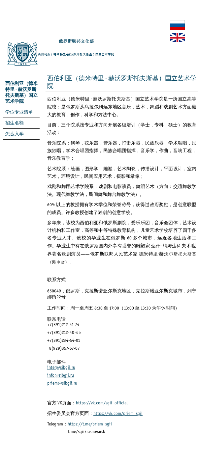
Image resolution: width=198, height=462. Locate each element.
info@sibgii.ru (60, 375)
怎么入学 (14, 134)
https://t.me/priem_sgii (90, 424)
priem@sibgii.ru (62, 383)
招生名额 (14, 123)
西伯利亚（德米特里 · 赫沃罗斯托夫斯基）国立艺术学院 (21, 93)
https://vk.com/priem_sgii (118, 414)
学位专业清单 (19, 112)
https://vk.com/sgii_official (102, 403)
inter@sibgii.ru (61, 368)
